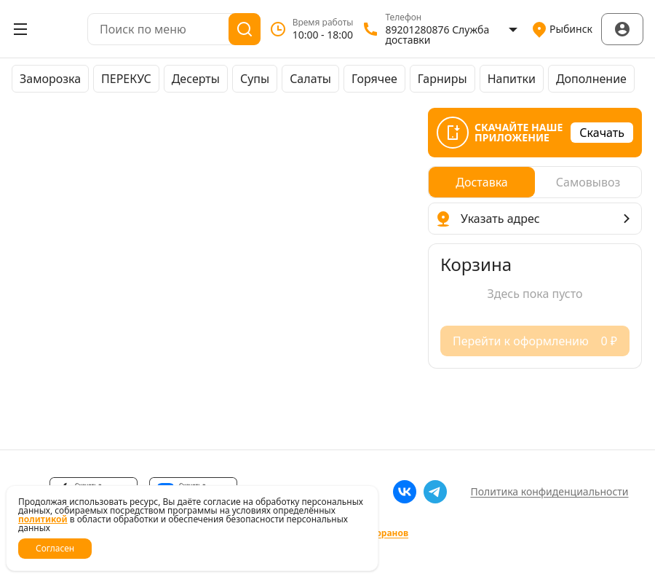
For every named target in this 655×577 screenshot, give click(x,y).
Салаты (310, 79)
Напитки (512, 79)
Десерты (196, 79)
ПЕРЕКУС (126, 79)
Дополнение (591, 79)
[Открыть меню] (20, 29)
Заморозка (50, 79)
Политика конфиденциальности (549, 491)
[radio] (482, 182)
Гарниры (442, 79)
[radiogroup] (535, 182)
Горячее (374, 79)
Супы (254, 79)
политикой (43, 519)
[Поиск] (245, 29)
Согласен (55, 548)
